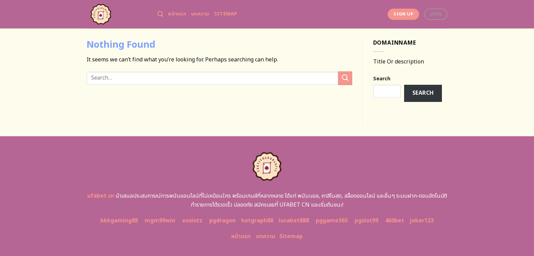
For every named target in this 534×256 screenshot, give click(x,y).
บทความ (200, 14)
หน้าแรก (177, 14)
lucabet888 (294, 221)
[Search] (160, 14)
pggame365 (332, 221)
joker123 (422, 221)
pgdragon (222, 221)
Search (381, 78)
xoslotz (192, 221)
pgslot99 (366, 221)
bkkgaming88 (119, 221)
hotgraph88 (257, 221)
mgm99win (160, 221)
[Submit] (345, 78)
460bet (394, 221)
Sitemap (225, 14)
